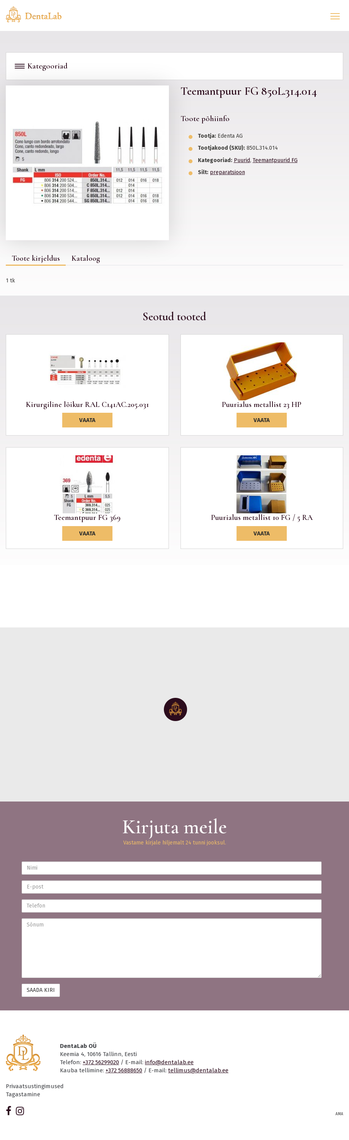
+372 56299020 (101, 1062)
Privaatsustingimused (35, 1086)
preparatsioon (227, 172)
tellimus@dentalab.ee (198, 1070)
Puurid (242, 160)
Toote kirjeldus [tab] (36, 258)
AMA (339, 1114)
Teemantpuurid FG (275, 160)
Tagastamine (23, 1094)
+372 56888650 (124, 1070)
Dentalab (38, 14)
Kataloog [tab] (86, 258)
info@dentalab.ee (169, 1062)
